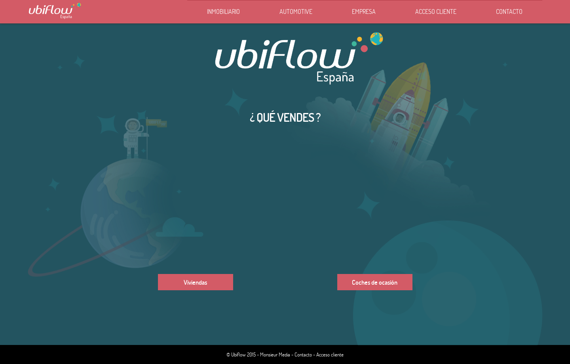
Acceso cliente (435, 11)
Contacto (509, 11)
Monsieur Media (275, 354)
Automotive (295, 11)
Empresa (364, 11)
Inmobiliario (223, 11)
